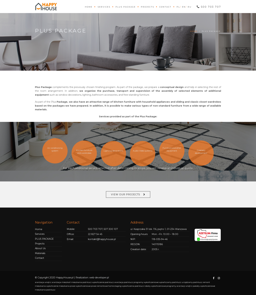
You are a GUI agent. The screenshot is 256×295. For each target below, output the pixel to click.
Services (104, 7)
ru (190, 7)
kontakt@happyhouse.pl (102, 239)
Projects (147, 7)
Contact (165, 7)
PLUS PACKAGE (126, 7)
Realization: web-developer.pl (92, 277)
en (184, 7)
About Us (40, 248)
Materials (40, 253)
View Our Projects (125, 194)
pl (178, 7)
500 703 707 (209, 6)
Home (88, 7)
